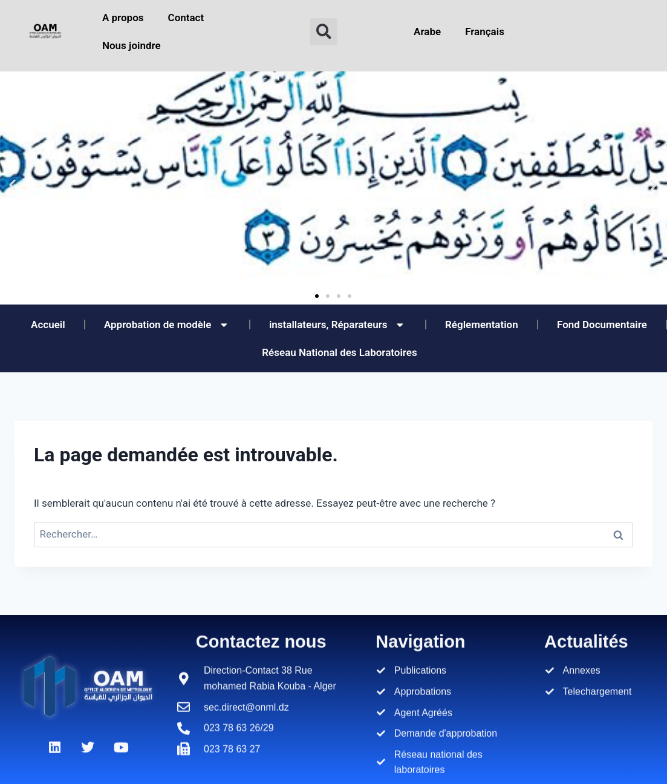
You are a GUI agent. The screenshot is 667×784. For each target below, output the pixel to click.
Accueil (48, 324)
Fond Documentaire (602, 324)
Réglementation (481, 324)
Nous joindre (131, 45)
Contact (186, 18)
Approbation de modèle (167, 325)
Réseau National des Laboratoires (339, 352)
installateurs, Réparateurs (337, 325)
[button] (323, 31)
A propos (123, 18)
